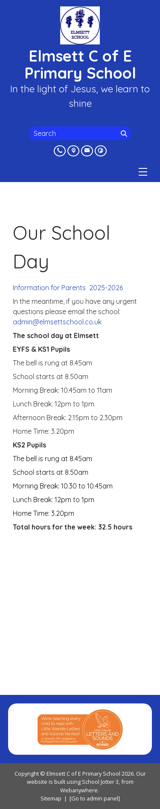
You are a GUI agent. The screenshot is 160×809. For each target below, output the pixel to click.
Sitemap (51, 798)
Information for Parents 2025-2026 (68, 287)
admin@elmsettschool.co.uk (57, 322)
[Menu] (143, 172)
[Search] (125, 133)
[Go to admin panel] (95, 798)
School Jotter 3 (100, 781)
